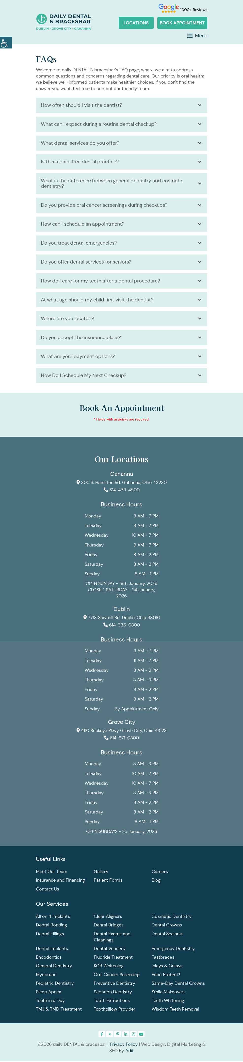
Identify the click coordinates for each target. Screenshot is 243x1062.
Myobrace (46, 975)
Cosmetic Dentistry (172, 917)
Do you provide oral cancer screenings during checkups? (104, 205)
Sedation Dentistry (113, 992)
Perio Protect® (166, 975)
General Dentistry (54, 966)
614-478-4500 (122, 491)
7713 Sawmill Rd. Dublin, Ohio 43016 (121, 618)
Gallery (101, 872)
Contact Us (47, 889)
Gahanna (121, 474)
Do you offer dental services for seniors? (86, 262)
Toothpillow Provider (114, 1010)
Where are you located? (67, 319)
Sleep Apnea (48, 992)
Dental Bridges (109, 925)
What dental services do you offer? (80, 143)
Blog (156, 881)
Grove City (121, 722)
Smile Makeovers (169, 992)
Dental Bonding (51, 925)
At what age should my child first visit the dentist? (97, 300)
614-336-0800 (121, 626)
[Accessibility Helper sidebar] (6, 42)
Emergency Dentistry (173, 949)
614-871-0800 (121, 739)
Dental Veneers (109, 949)
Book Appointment (182, 23)
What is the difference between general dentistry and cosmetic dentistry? (112, 183)
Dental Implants (52, 949)
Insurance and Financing (60, 881)
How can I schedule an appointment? (82, 224)
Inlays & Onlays (167, 966)
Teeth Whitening (168, 1001)
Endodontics (49, 958)
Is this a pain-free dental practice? (80, 162)
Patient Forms (108, 881)
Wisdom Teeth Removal (175, 1010)
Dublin (121, 609)
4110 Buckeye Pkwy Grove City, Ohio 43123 (121, 731)
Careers (160, 872)
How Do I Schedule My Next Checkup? (83, 376)
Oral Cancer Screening (117, 975)
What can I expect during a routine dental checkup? (99, 124)
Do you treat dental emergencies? (79, 243)
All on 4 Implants (53, 917)
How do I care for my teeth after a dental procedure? (100, 281)
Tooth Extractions (112, 1001)
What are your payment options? (78, 357)
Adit (129, 1051)
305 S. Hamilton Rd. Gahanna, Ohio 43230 (121, 483)
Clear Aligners (108, 917)
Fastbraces (163, 958)
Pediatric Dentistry (55, 984)
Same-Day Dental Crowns (178, 984)
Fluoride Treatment (113, 958)
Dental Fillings (50, 934)
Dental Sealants (167, 934)
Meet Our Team (51, 872)
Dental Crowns (167, 925)
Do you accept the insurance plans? (81, 338)
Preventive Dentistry (114, 984)
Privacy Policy (124, 1045)
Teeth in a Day (50, 1001)
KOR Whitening (109, 966)
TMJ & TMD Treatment (59, 1010)
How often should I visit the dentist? (81, 105)
